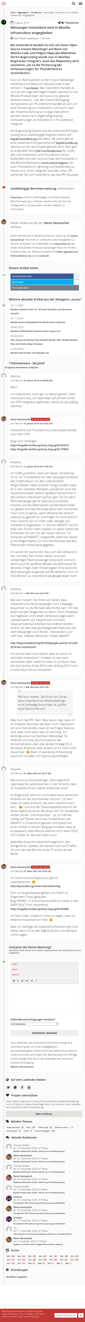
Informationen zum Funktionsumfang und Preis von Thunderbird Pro (42, 1258)
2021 (53, 1280)
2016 (32, 1284)
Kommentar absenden (44, 1057)
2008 (41, 1287)
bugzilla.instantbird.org (27, 139)
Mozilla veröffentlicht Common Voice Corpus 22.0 (40, 343)
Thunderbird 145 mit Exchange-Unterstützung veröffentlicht (39, 1227)
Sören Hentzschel (23, 431)
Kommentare (14, 1155)
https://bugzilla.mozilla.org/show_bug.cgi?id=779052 (40, 467)
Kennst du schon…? (64, 1151)
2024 (21, 1280)
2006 (59, 1287)
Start (13, 12)
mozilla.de (36, 12)
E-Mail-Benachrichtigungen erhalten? (32, 1043)
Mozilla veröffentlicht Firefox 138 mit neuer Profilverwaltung (38, 1175)
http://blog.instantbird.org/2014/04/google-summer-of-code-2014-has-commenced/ (41, 665)
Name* (14, 988)
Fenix (31, 1151)
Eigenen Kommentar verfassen (29, 379)
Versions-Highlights (45, 1155)
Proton (28, 1155)
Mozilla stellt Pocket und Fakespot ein (33, 364)
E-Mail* (15, 993)
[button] (14, 1005)
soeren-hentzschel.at (23, 243)
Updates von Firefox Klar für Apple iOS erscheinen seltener (38, 1268)
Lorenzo (17, 1220)
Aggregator (23, 12)
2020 (64, 1280)
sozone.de (16, 263)
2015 (43, 1284)
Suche (73, 3)
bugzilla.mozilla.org (24, 147)
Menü (80, 2)
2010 (21, 1287)
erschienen (34, 88)
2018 (11, 1284)
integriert (53, 167)
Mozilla (15, 311)
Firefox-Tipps (45, 1151)
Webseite (15, 999)
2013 (64, 1284)
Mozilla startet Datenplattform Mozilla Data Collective (43, 334)
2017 (21, 1284)
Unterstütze (17, 201)
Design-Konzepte (15, 1151)
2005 (68, 1287)
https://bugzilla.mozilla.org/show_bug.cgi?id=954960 (40, 931)
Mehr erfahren (44, 1138)
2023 (32, 1280)
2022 (43, 1280)
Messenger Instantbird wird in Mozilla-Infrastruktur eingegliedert (42, 30)
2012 (75, 1284)
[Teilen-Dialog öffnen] (58, 22)
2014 (53, 1284)
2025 (11, 1280)
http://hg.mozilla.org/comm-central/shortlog (42, 906)
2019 (75, 1280)
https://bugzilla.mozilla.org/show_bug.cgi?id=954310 (40, 459)
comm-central (36, 167)
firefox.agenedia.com (23, 259)
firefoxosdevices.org (49, 259)
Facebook (22, 1111)
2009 (31, 1287)
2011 (11, 1287)
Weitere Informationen (24, 1090)
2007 (51, 1287)
